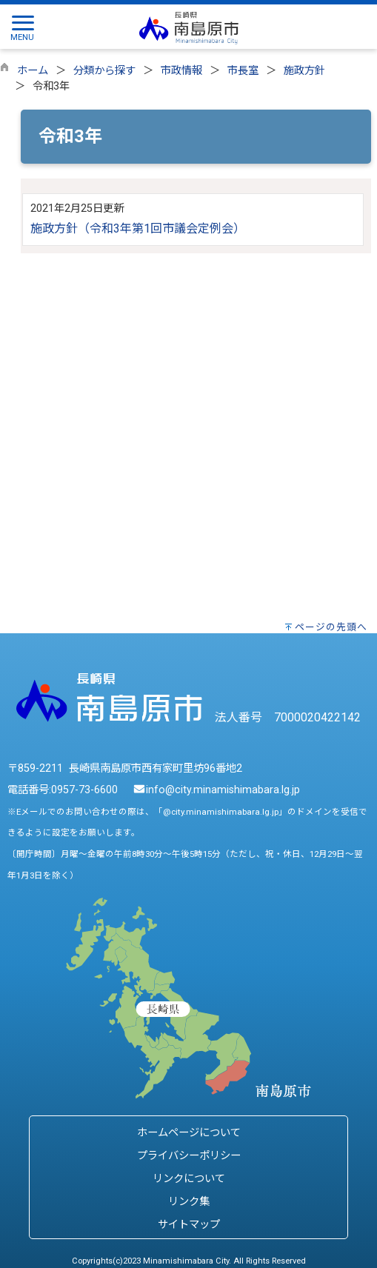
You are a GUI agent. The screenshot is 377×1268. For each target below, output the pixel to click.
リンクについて (189, 1178)
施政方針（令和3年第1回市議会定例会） (137, 228)
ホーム (32, 70)
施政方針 (304, 70)
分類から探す (104, 70)
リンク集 (189, 1201)
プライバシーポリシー (189, 1155)
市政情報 (181, 70)
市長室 (242, 70)
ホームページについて (189, 1133)
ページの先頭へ (331, 627)
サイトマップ (189, 1224)
